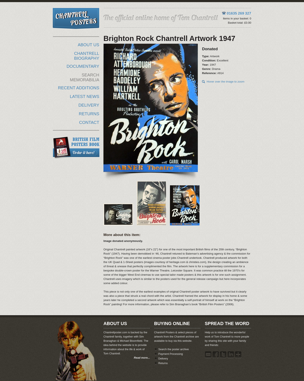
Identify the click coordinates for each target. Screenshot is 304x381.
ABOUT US (88, 44)
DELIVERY (88, 105)
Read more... (142, 357)
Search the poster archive (173, 349)
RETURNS (89, 113)
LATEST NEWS (84, 96)
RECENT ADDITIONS (78, 87)
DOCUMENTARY (82, 66)
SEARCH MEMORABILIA (84, 77)
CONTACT (89, 122)
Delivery (163, 358)
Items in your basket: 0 (237, 18)
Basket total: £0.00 (239, 22)
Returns (163, 363)
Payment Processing (170, 354)
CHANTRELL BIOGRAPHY (86, 56)
